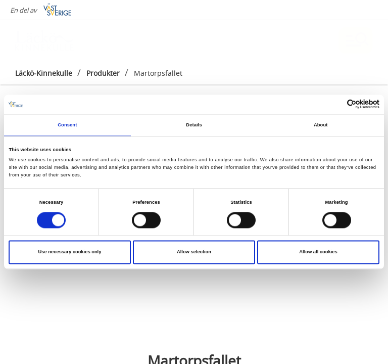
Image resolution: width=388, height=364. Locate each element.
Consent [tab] (67, 124)
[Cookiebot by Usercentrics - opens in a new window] (335, 104)
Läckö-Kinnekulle (43, 73)
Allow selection (194, 252)
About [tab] (321, 124)
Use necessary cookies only (70, 252)
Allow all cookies (318, 252)
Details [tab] (194, 124)
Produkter (103, 73)
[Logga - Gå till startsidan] (50, 40)
